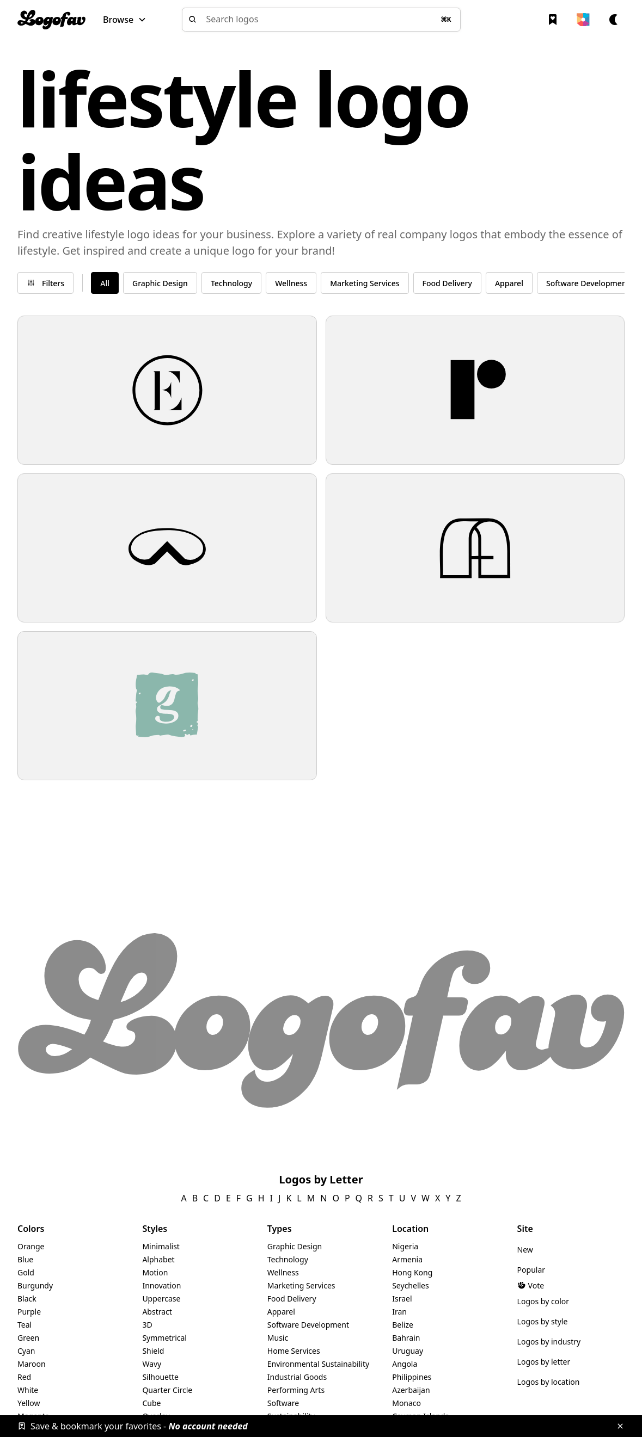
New (525, 1249)
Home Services (293, 1351)
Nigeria (405, 1246)
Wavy (151, 1364)
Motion (155, 1272)
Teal (24, 1324)
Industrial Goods (297, 1377)
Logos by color (543, 1301)
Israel (402, 1298)
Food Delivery (291, 1298)
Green (28, 1338)
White (27, 1390)
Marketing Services (301, 1285)
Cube (151, 1403)
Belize (402, 1324)
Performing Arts (296, 1390)
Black (26, 1298)
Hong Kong (412, 1272)
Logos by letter (544, 1361)
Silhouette (160, 1377)
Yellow (28, 1403)
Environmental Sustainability (318, 1364)
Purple (29, 1311)
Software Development (308, 1324)
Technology (287, 1259)
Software (283, 1403)
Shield (153, 1351)
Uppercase (161, 1298)
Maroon (31, 1364)
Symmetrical (164, 1338)
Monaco (406, 1403)
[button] (124, 19)
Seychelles (410, 1285)
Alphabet (158, 1259)
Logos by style (542, 1321)
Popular (531, 1270)
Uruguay (407, 1351)
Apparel (281, 1311)
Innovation (161, 1285)
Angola (404, 1364)
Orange (30, 1246)
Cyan (26, 1351)
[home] (51, 19)
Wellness (283, 1272)
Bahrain (406, 1338)
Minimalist (161, 1246)
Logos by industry (549, 1341)
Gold (25, 1272)
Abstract (157, 1311)
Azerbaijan (411, 1390)
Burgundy (35, 1285)
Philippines (411, 1377)
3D (147, 1324)
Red (24, 1377)
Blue (25, 1259)
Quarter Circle (167, 1390)
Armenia (407, 1259)
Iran (399, 1311)
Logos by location (548, 1382)
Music (277, 1338)
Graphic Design (294, 1246)
